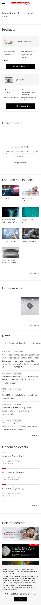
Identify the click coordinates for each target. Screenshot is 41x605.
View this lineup (19, 66)
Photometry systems (11, 97)
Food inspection (28, 241)
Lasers (7, 60)
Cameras (8, 55)
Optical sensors (10, 51)
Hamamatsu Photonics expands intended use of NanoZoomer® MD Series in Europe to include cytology (20, 380)
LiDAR (4, 199)
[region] (20, 585)
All (5, 343)
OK (20, 599)
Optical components (28, 51)
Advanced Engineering (13, 488)
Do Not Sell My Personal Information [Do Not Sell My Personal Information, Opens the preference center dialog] (19, 594)
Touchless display (9, 241)
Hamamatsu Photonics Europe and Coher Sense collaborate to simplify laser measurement (18, 411)
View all (4, 16)
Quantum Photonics (12, 456)
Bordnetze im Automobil (14, 472)
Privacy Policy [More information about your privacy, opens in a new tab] (12, 589)
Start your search (19, 163)
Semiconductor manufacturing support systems (29, 92)
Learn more (34, 273)
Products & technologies (17, 343)
